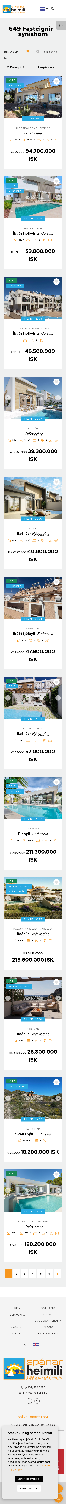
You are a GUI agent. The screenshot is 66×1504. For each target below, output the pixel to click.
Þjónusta (47, 1314)
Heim (17, 1308)
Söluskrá (48, 1308)
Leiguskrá (17, 1314)
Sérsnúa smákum (29, 1488)
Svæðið (16, 1327)
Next (58, 97)
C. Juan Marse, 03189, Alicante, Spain (33, 1424)
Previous (7, 97)
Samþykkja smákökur (29, 1478)
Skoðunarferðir (47, 1320)
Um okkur (17, 1333)
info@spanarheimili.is (33, 1392)
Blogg (49, 1327)
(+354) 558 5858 (33, 1387)
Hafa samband (48, 1333)
